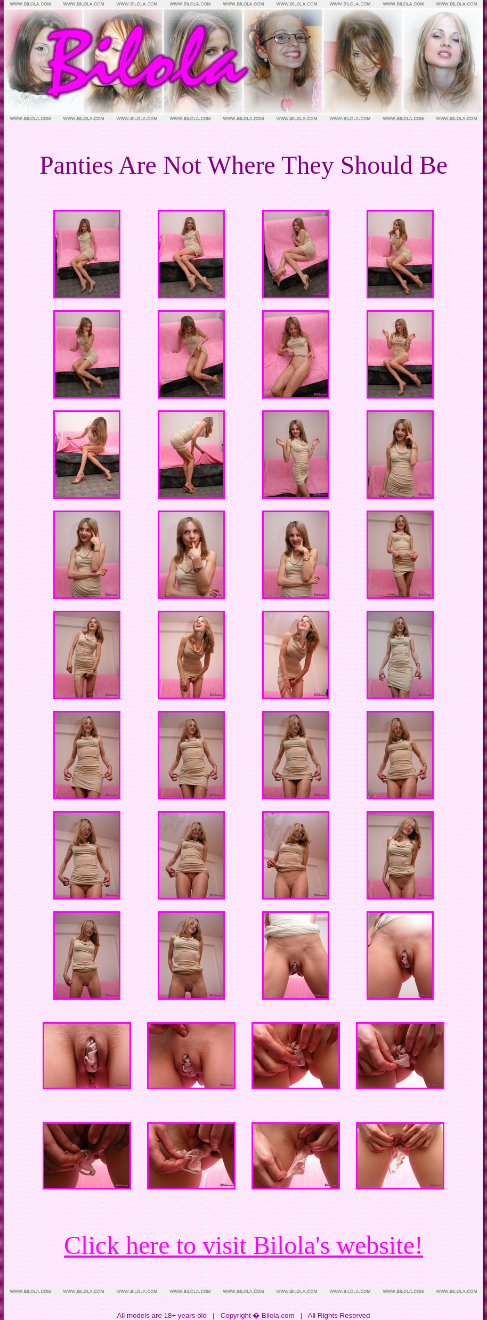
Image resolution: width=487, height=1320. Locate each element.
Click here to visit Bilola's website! (243, 1245)
